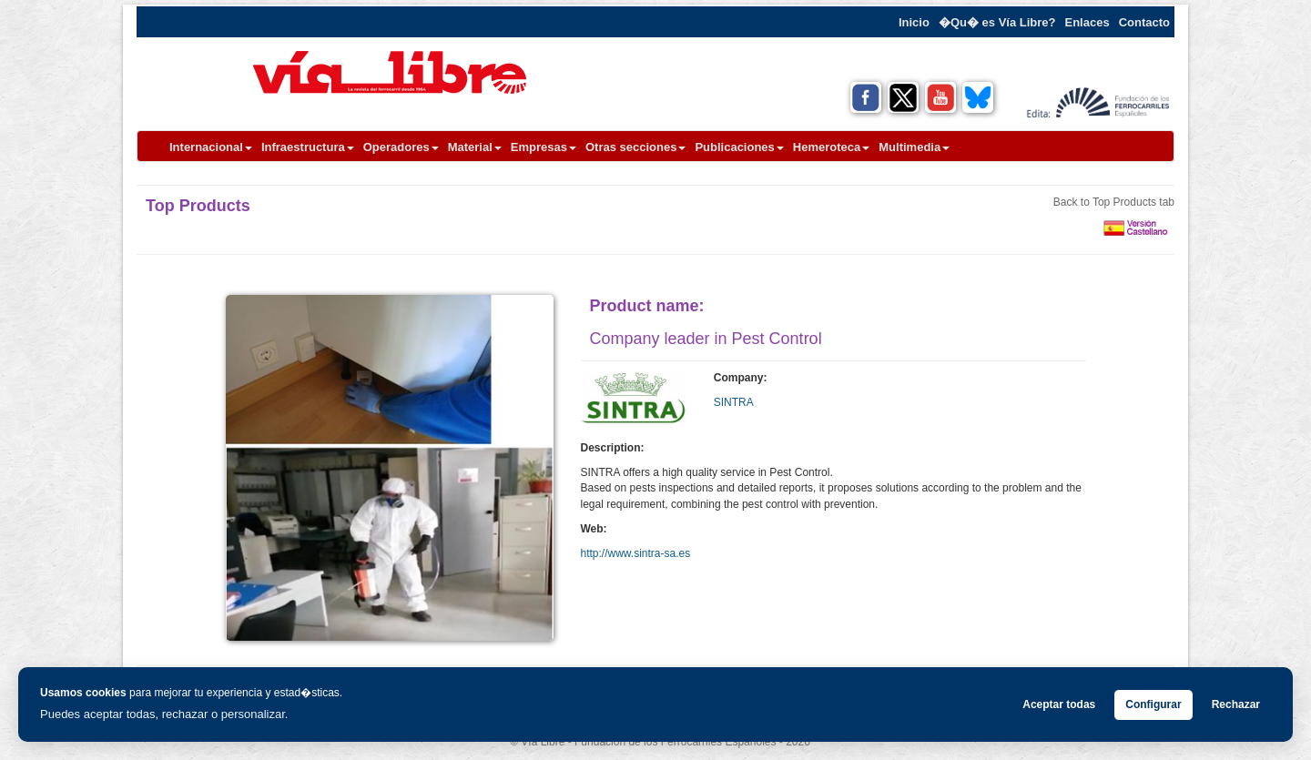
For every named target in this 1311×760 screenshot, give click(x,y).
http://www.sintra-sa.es (636, 553)
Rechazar (1236, 704)
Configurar (1153, 704)
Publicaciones (739, 147)
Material (475, 147)
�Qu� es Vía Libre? (997, 22)
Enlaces (1087, 22)
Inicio (914, 22)
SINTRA (734, 402)
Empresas (543, 147)
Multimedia (914, 147)
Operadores (401, 147)
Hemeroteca (831, 147)
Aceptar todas (1058, 704)
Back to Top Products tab (1113, 202)
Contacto (1144, 22)
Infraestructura (307, 147)
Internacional (210, 147)
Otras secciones (635, 147)
